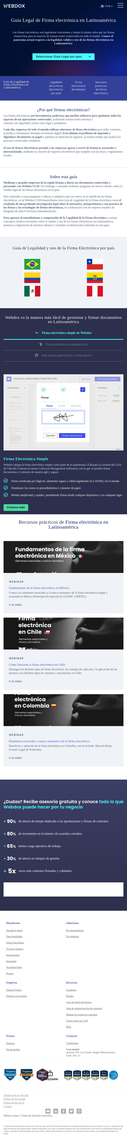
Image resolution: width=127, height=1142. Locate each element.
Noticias (10, 1043)
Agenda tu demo (14, 930)
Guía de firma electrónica (79, 1002)
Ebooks (70, 996)
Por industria (72, 936)
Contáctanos (72, 1043)
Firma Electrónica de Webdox (78, 85)
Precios (9, 973)
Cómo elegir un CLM (77, 1021)
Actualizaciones (14, 967)
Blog (68, 1027)
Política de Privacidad (14, 1099)
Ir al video (15, 604)
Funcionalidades (14, 936)
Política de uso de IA (14, 1102)
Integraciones (13, 955)
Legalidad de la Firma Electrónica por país (56, 87)
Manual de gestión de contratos (81, 1014)
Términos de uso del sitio (16, 1095)
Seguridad (11, 961)
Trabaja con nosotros (16, 996)
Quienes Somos (14, 990)
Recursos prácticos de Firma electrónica (101, 87)
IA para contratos (14, 949)
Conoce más (16, 507)
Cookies (8, 1106)
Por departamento (75, 930)
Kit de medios (13, 1049)
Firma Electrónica (15, 942)
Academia (71, 990)
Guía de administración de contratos (84, 1008)
